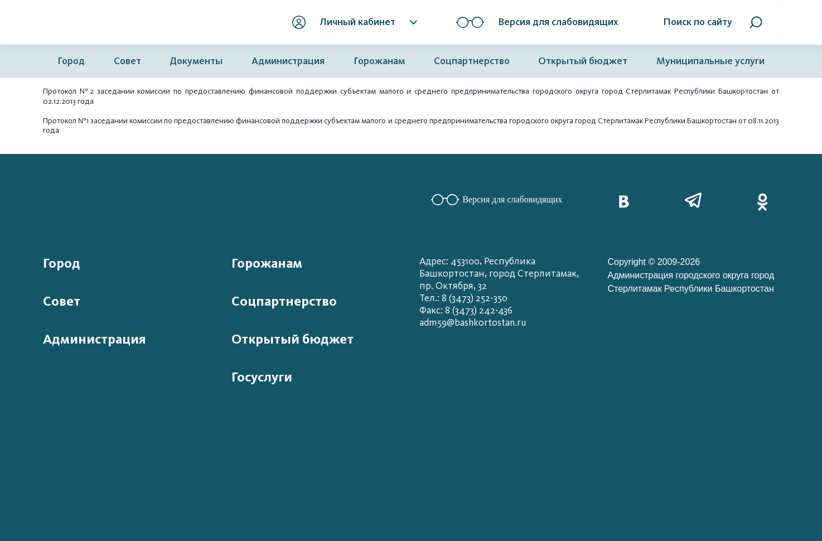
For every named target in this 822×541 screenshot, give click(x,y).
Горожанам (379, 61)
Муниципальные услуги (710, 61)
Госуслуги (261, 377)
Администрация (288, 61)
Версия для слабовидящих (496, 199)
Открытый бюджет (582, 61)
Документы (196, 61)
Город (71, 61)
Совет (127, 61)
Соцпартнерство (472, 61)
